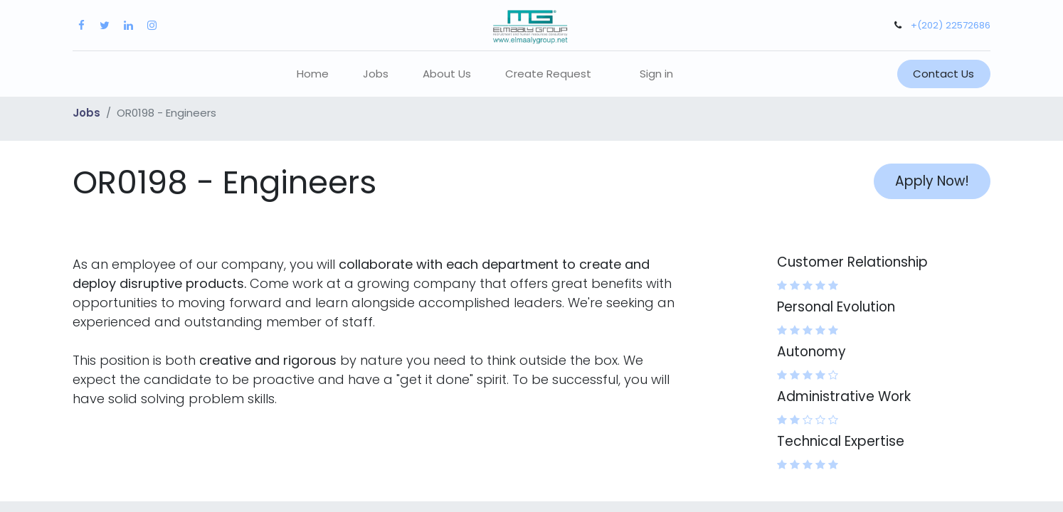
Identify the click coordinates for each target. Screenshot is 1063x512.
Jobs (86, 112)
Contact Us (943, 73)
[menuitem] (313, 74)
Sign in (656, 73)
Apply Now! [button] (932, 181)
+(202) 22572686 (950, 25)
